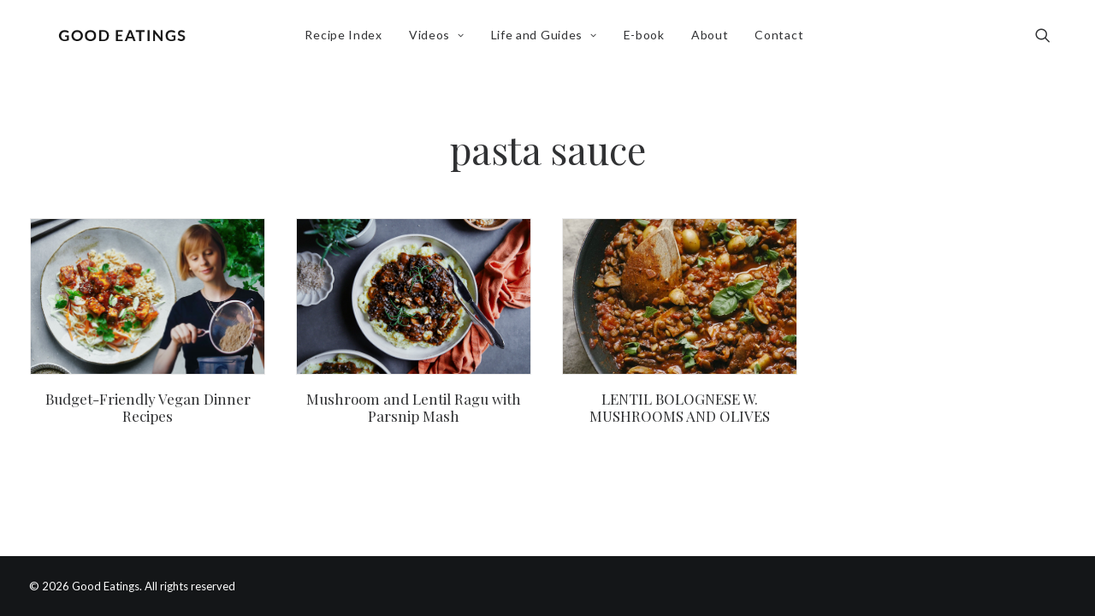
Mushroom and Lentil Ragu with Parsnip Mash (413, 407)
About (714, 40)
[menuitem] (347, 40)
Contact (783, 40)
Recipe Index (347, 40)
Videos (441, 40)
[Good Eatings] (125, 40)
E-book (648, 40)
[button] (1050, 40)
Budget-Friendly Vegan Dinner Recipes (148, 407)
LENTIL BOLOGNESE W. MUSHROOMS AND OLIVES (679, 407)
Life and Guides (548, 40)
